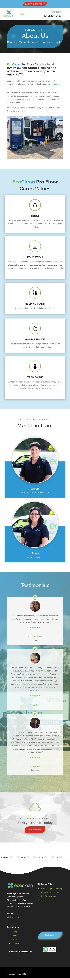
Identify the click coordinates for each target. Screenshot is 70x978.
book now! (35, 830)
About (14, 926)
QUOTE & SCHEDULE (35, 4)
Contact (15, 933)
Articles (15, 930)
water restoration (54, 84)
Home (14, 922)
